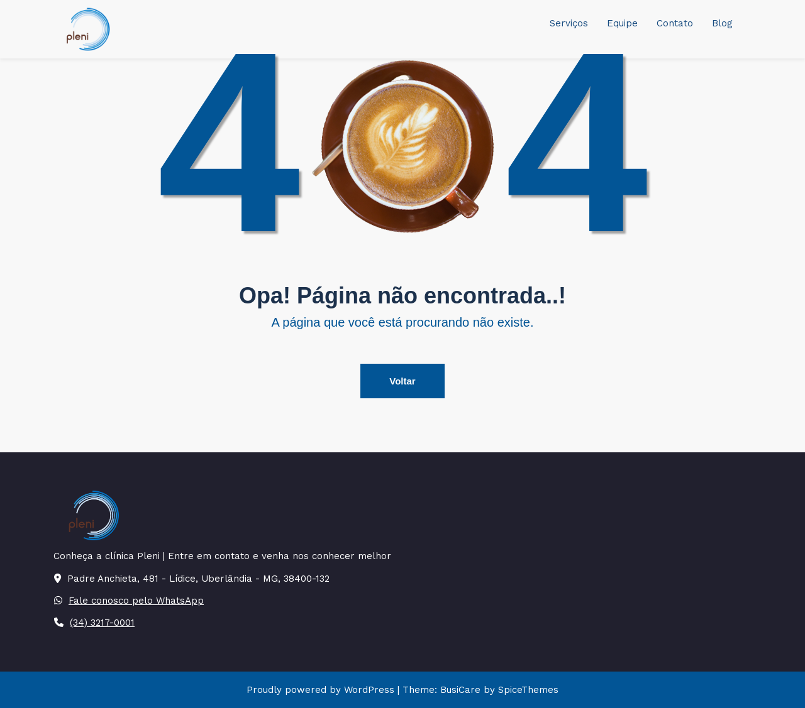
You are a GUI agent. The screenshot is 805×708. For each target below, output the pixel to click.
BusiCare (462, 689)
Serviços (569, 23)
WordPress (369, 689)
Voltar (402, 381)
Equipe (622, 23)
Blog (722, 23)
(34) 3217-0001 (102, 622)
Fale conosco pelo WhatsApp (136, 600)
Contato (675, 23)
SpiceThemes (526, 689)
